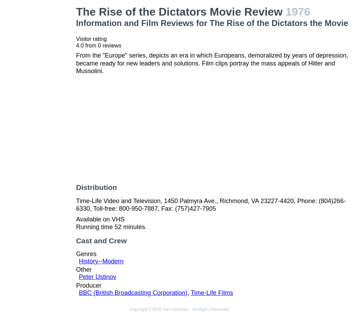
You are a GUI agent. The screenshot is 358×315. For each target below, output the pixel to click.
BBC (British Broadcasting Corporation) (133, 292)
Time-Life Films (212, 292)
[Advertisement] (39, 109)
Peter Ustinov (97, 276)
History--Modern (101, 261)
